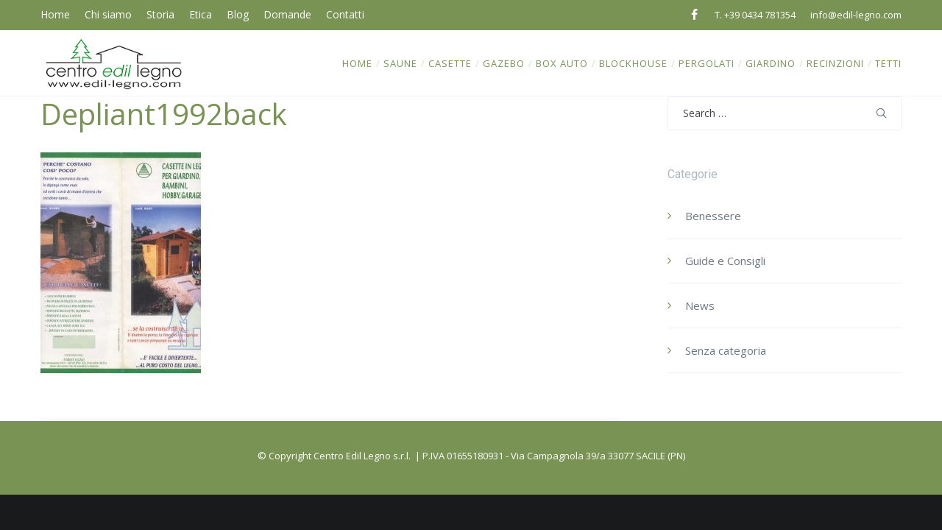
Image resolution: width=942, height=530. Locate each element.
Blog (238, 14)
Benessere (713, 215)
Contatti (345, 14)
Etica (200, 14)
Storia (160, 14)
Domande (287, 14)
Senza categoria (725, 350)
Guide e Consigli (725, 260)
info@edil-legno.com (856, 14)
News (700, 305)
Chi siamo (108, 14)
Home (55, 14)
